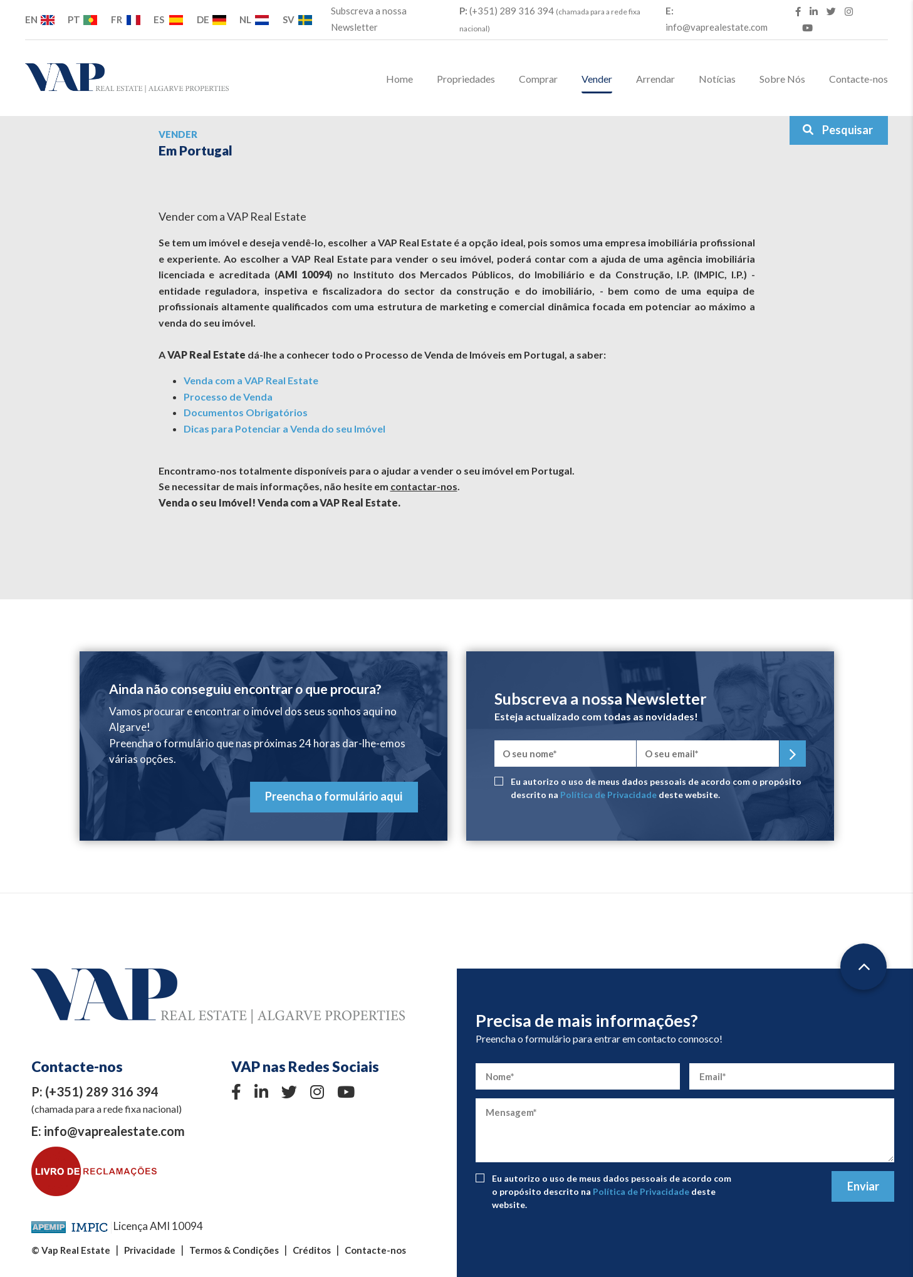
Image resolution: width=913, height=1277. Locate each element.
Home (399, 79)
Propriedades (466, 79)
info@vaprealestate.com (716, 19)
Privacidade (149, 1250)
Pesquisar (837, 130)
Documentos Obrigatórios (246, 412)
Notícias (717, 79)
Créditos (312, 1250)
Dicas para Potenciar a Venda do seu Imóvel (284, 428)
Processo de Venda (228, 396)
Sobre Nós (782, 79)
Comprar (538, 79)
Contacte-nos (858, 79)
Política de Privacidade (608, 794)
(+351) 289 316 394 (549, 19)
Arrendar (655, 79)
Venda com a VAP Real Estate (251, 380)
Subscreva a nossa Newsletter (369, 19)
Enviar (863, 1186)
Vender (597, 79)
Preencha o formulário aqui (333, 796)
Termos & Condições (234, 1250)
